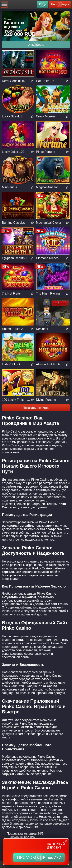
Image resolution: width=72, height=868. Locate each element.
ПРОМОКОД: (39, 857)
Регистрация (60, 4)
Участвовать (36, 44)
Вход (42, 4)
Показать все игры (36, 407)
